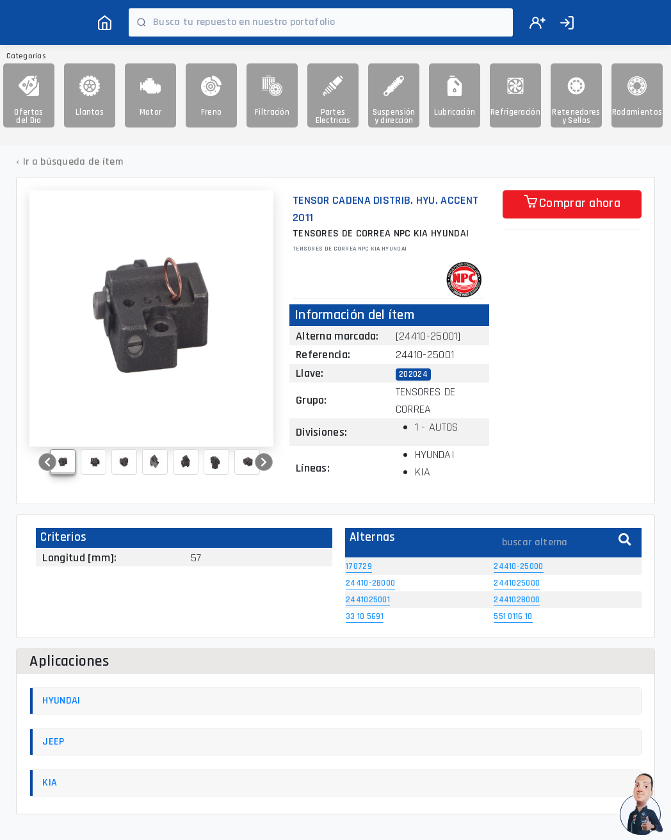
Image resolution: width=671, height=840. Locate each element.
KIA (49, 782)
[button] (47, 462)
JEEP (53, 741)
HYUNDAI (61, 700)
